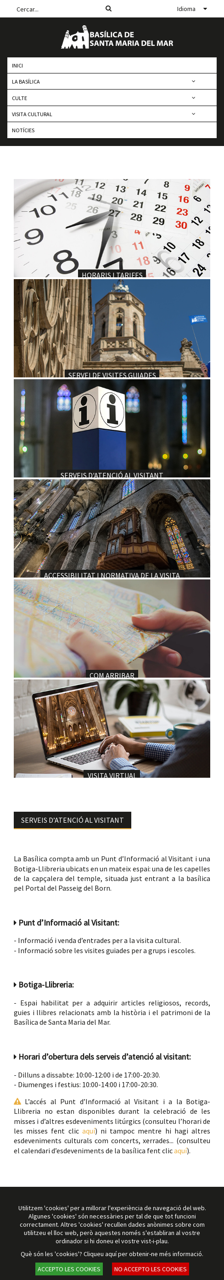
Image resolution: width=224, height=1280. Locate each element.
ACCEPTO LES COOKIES (69, 1269)
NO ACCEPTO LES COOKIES (150, 1269)
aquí (88, 1130)
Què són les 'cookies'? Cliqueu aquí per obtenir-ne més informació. (112, 1254)
